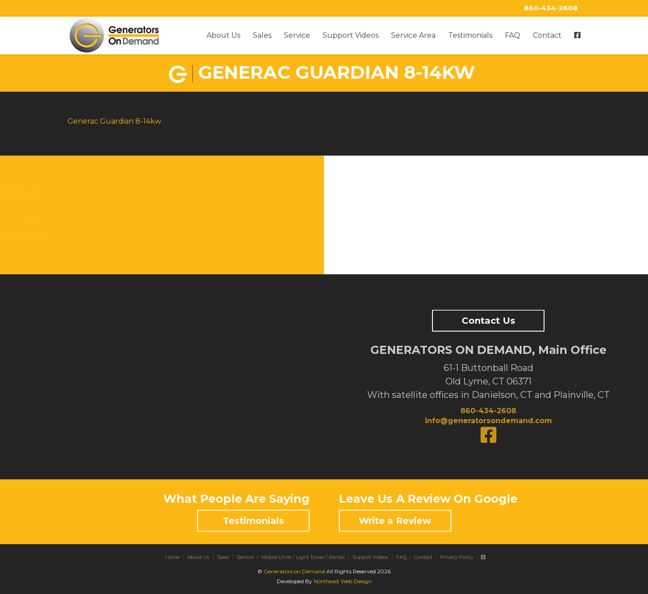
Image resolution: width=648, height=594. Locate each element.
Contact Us (488, 320)
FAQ (512, 35)
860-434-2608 (551, 8)
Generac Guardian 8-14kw (114, 121)
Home (172, 557)
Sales (262, 35)
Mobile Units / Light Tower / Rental (303, 557)
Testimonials (470, 35)
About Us (223, 35)
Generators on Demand (294, 571)
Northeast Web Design (343, 581)
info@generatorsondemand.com (488, 420)
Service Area (413, 35)
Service (297, 35)
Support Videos (350, 35)
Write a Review (395, 520)
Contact (547, 35)
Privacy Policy (456, 557)
